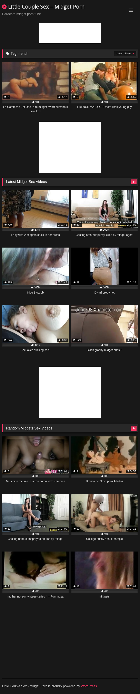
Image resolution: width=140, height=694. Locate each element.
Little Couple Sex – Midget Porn (43, 6)
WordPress (89, 686)
